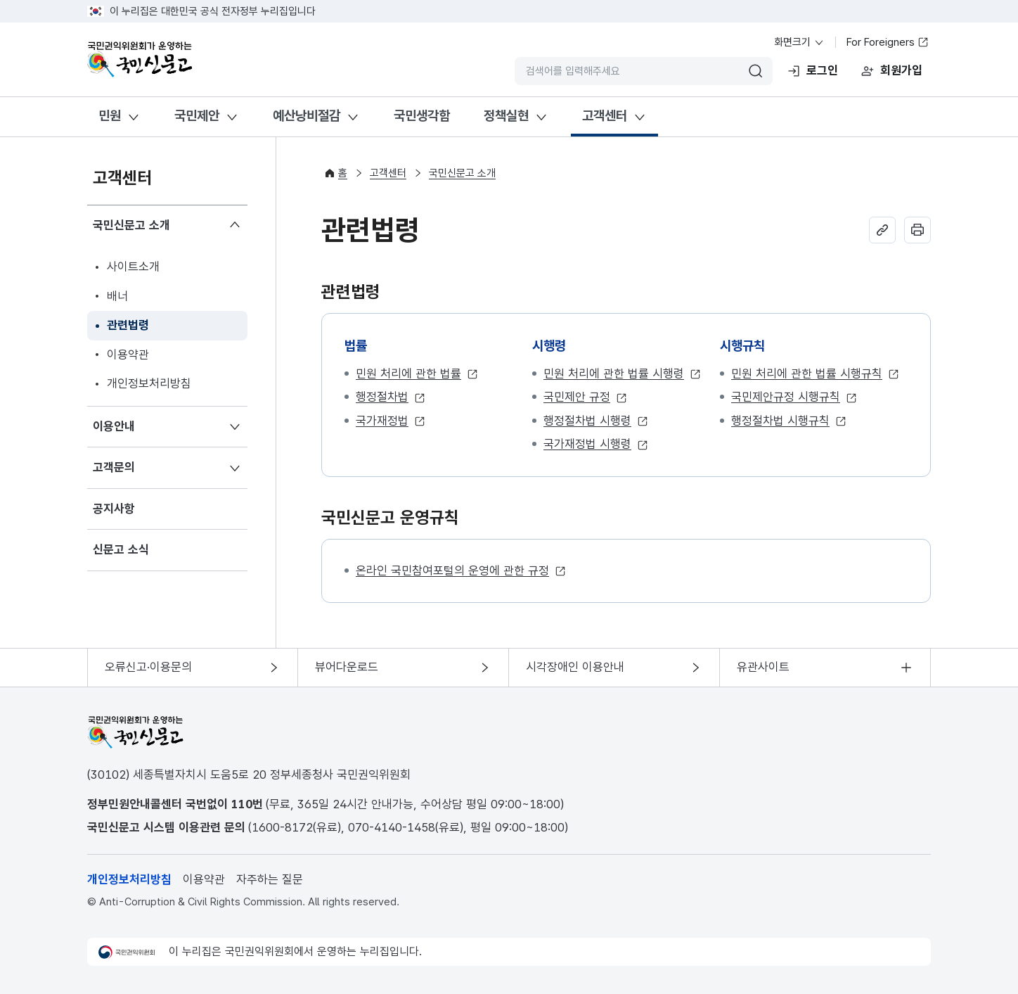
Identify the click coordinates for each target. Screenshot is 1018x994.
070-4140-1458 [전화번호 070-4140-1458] (391, 827)
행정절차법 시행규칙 (780, 421)
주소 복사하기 (882, 230)
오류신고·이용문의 (148, 667)
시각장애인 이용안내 (575, 667)
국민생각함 (422, 116)
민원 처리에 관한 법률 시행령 (613, 374)
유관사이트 (763, 667)
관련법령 (128, 325)
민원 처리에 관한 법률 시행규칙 (806, 374)
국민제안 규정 (576, 397)
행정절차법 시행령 (587, 421)
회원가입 (901, 70)
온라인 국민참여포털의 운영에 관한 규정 (452, 570)
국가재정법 (382, 421)
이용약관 (128, 355)
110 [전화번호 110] (241, 804)
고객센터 (604, 116)
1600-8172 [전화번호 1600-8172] (282, 827)
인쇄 (917, 230)
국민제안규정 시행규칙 (785, 397)
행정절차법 (382, 397)
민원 (109, 116)
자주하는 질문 (269, 879)
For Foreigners (887, 42)
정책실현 (506, 116)
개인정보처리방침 (149, 383)
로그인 (822, 70)
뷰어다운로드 (346, 667)
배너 (117, 296)
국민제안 (196, 116)
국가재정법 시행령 (587, 444)
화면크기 (799, 42)
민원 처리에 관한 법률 (408, 374)
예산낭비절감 (306, 116)
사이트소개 (133, 267)
